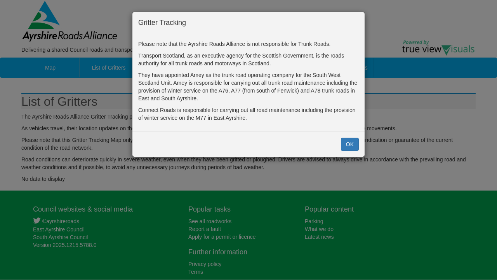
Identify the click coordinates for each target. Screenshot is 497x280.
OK (350, 144)
